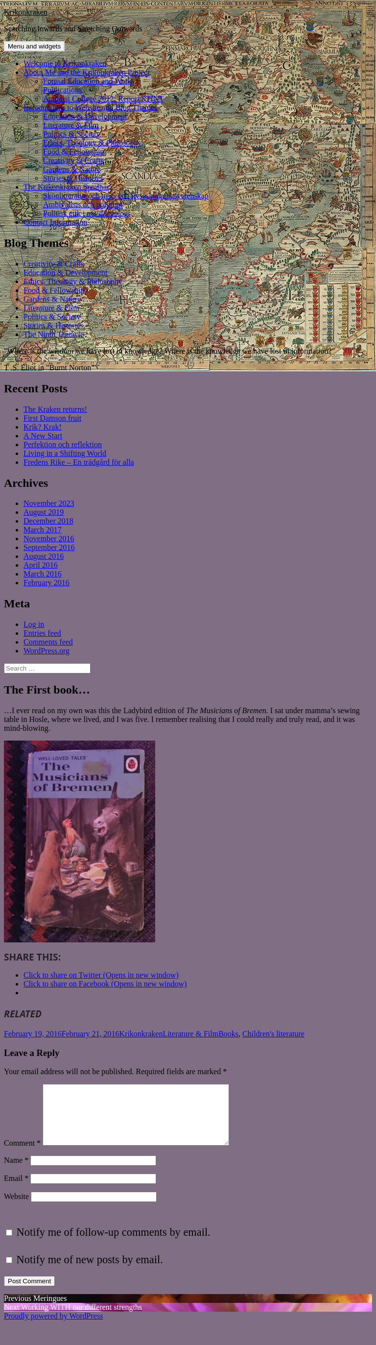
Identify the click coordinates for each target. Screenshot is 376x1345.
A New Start (43, 436)
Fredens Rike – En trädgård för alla (79, 462)
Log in (34, 624)
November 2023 (49, 503)
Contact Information (55, 222)
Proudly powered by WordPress (53, 1327)
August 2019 (44, 512)
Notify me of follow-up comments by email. (114, 1244)
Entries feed (42, 633)
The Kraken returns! (55, 409)
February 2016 (47, 582)
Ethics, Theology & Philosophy (92, 143)
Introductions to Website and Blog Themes (90, 107)
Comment (22, 1155)
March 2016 (43, 574)
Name (16, 1172)
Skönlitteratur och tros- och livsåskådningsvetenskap (126, 196)
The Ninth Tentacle (54, 334)
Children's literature (273, 1034)
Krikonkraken (25, 12)
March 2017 (43, 530)
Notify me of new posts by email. (90, 1271)
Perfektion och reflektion (63, 444)
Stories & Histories (73, 178)
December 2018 (48, 521)
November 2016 (49, 538)
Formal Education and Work (87, 81)
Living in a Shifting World (65, 453)
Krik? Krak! (43, 427)
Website (16, 1208)
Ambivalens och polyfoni (83, 204)
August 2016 (44, 556)
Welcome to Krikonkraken (65, 63)
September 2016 (49, 547)
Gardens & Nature (71, 169)
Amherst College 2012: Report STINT (103, 99)
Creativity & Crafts (73, 160)
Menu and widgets (34, 46)
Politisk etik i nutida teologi (86, 213)
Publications (62, 90)
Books (228, 1034)
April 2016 (41, 565)
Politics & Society (71, 134)
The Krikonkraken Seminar (66, 187)
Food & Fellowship (73, 151)
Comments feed (48, 642)
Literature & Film (71, 125)
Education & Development (85, 116)
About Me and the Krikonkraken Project (87, 72)
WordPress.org (47, 651)
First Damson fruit (52, 418)
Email (16, 1190)
